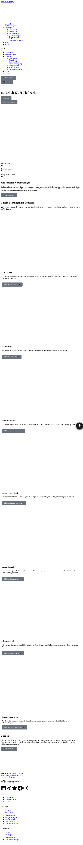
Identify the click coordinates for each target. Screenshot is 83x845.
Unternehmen (9, 24)
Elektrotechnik (14, 39)
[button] (41, 48)
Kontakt (7, 832)
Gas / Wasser (13, 29)
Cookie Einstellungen (12, 839)
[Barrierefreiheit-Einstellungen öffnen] (79, 425)
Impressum (8, 834)
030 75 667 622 (9, 783)
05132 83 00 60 (9, 777)
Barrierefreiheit (10, 838)
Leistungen (8, 28)
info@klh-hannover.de (13, 776)
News (7, 42)
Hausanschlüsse (14, 33)
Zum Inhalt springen (7, 2)
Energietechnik (14, 37)
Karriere (7, 44)
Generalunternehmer (16, 41)
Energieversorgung (15, 35)
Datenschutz (9, 836)
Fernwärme (13, 31)
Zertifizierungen (10, 26)
